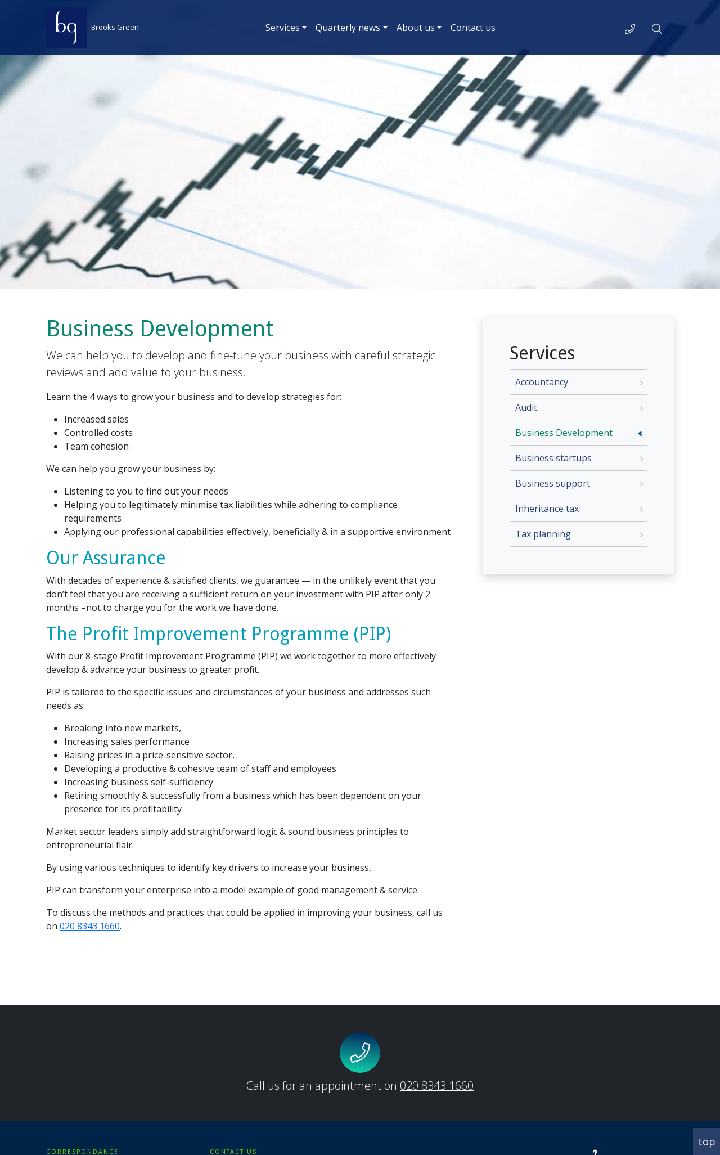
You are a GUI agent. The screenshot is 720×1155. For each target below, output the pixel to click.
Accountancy (541, 382)
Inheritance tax (547, 508)
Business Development (564, 432)
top (707, 1141)
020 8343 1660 (90, 926)
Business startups (553, 458)
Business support (552, 483)
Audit (526, 407)
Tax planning (543, 534)
